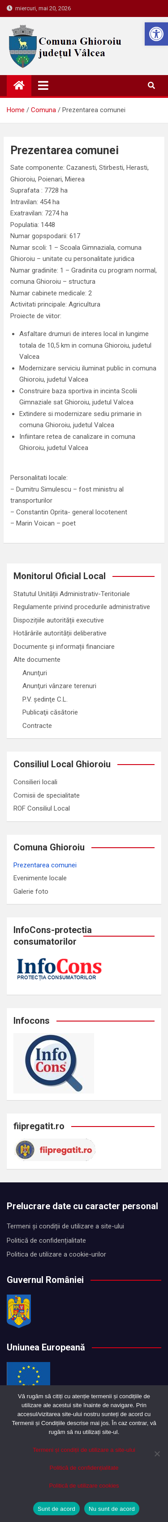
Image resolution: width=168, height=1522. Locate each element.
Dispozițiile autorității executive (58, 620)
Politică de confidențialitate (46, 1240)
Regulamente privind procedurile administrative (81, 607)
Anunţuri (34, 673)
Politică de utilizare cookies (84, 1485)
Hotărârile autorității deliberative (60, 633)
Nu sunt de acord (112, 1508)
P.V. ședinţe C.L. (45, 699)
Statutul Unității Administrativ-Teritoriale (71, 594)
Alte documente (36, 660)
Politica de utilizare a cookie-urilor (56, 1254)
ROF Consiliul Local (41, 808)
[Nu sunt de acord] (156, 1453)
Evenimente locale (40, 878)
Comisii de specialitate (46, 795)
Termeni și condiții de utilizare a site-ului (65, 1226)
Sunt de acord (56, 1508)
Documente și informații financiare (64, 647)
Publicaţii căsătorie (50, 712)
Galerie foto (30, 891)
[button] (156, 34)
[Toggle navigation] (43, 85)
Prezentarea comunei (45, 865)
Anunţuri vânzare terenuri (59, 686)
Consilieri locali (35, 782)
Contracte (37, 726)
